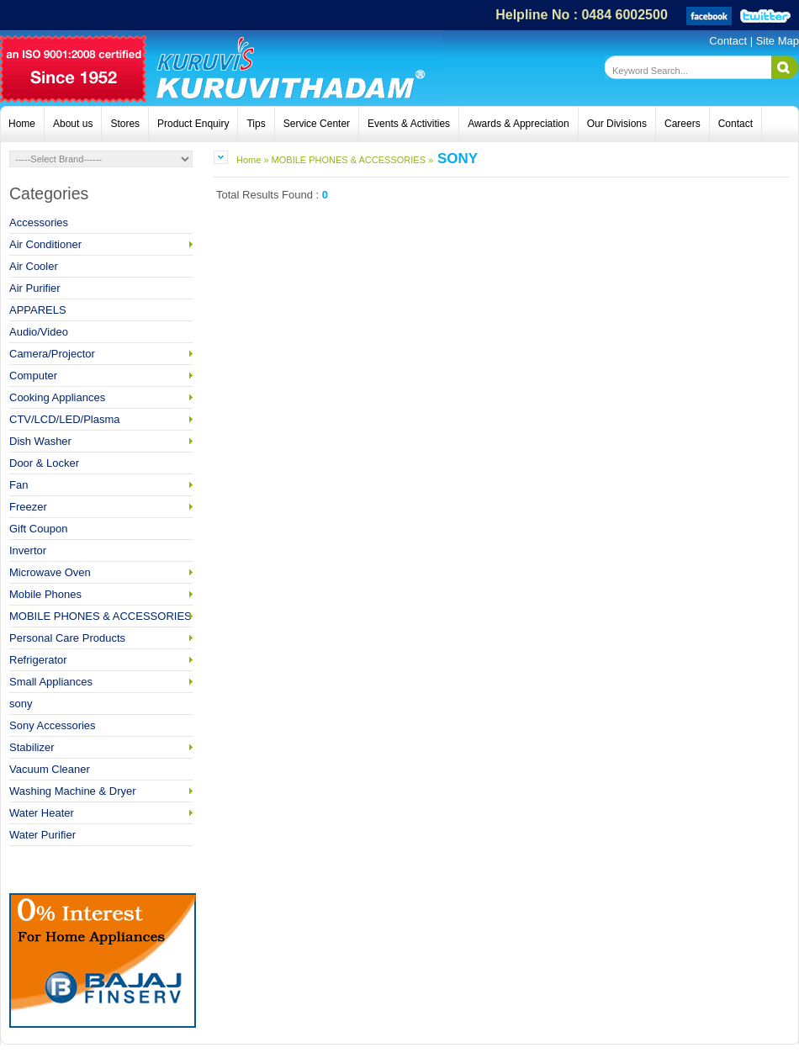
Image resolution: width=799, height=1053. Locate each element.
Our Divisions (617, 124)
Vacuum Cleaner (49, 769)
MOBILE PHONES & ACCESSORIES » (351, 160)
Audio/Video (38, 331)
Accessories (38, 222)
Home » (252, 160)
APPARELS (37, 310)
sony (20, 703)
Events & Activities (409, 124)
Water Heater (101, 813)
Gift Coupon (38, 528)
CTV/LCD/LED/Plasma (101, 419)
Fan (101, 485)
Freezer (101, 506)
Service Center (316, 124)
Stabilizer (101, 747)
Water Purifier (42, 834)
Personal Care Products (101, 638)
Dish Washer (101, 441)
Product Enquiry (193, 124)
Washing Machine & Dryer (101, 791)
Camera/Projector (101, 353)
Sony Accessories (52, 725)
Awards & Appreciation (518, 124)
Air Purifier (35, 288)
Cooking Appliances (101, 397)
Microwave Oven (101, 572)
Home (21, 124)
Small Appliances (101, 681)
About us (73, 124)
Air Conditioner (101, 244)
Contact (729, 40)
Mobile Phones (101, 594)
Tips (255, 124)
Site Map (777, 40)
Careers (682, 124)
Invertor (27, 550)
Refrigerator (101, 659)
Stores (125, 124)
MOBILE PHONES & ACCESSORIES (101, 616)
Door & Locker (44, 463)
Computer (101, 375)
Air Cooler (33, 266)
